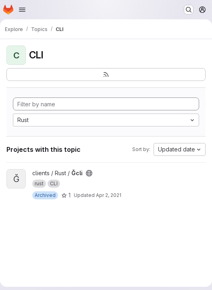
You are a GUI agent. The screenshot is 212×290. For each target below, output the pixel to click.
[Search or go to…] (188, 9)
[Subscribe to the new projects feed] (106, 74)
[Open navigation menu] (22, 9)
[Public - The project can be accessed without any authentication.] (89, 173)
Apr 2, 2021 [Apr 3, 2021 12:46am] (108, 195)
